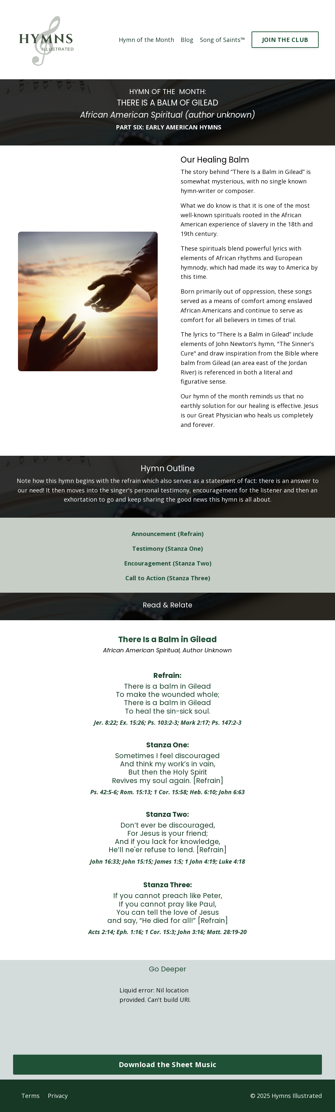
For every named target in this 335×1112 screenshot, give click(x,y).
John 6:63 (232, 792)
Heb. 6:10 (203, 792)
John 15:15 (136, 861)
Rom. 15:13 (135, 792)
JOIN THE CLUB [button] (285, 40)
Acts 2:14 (100, 932)
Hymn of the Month (146, 40)
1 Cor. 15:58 (170, 792)
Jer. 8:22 (105, 722)
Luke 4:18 (232, 861)
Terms (30, 1096)
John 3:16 (190, 932)
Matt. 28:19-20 (227, 932)
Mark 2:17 (194, 722)
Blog (187, 40)
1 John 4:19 (200, 861)
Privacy (58, 1096)
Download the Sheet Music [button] (167, 1064)
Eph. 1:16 (129, 932)
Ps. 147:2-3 (226, 722)
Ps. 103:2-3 (162, 722)
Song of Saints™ (222, 40)
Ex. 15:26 (132, 722)
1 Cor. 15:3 (159, 932)
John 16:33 (104, 861)
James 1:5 (168, 861)
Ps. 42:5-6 (103, 792)
